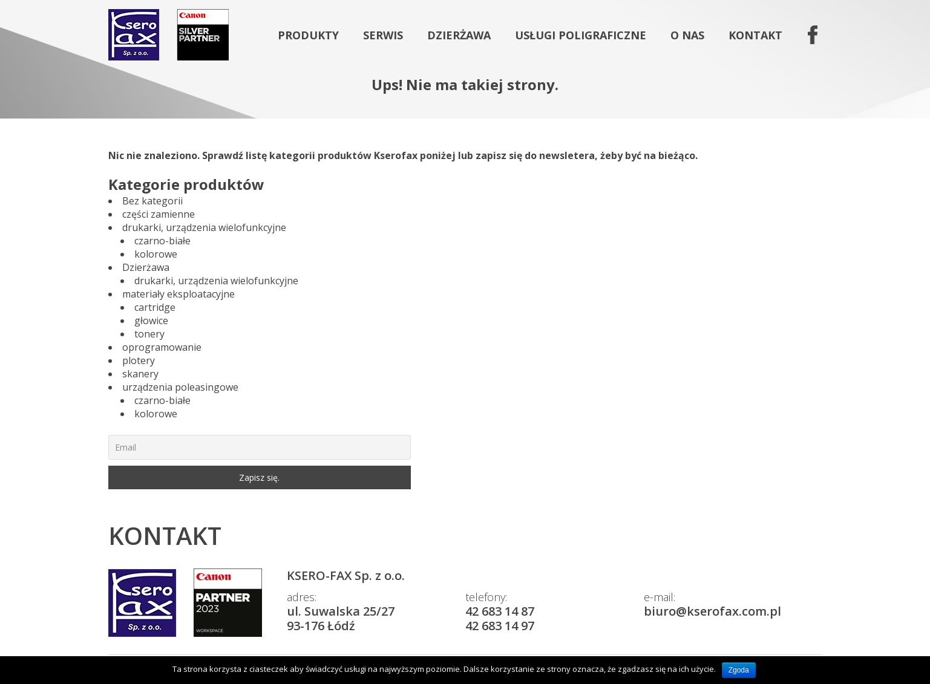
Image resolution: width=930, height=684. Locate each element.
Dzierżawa (459, 35)
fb (810, 35)
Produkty (308, 35)
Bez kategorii (152, 200)
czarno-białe (162, 240)
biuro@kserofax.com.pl (712, 611)
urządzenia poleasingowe (180, 387)
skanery (140, 373)
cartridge (154, 307)
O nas (687, 35)
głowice (151, 320)
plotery (138, 360)
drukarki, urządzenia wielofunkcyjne (204, 227)
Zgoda (739, 670)
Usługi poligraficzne (580, 35)
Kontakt (755, 35)
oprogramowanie (161, 347)
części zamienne (158, 214)
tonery (149, 333)
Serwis (383, 35)
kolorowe (155, 254)
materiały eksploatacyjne (178, 294)
